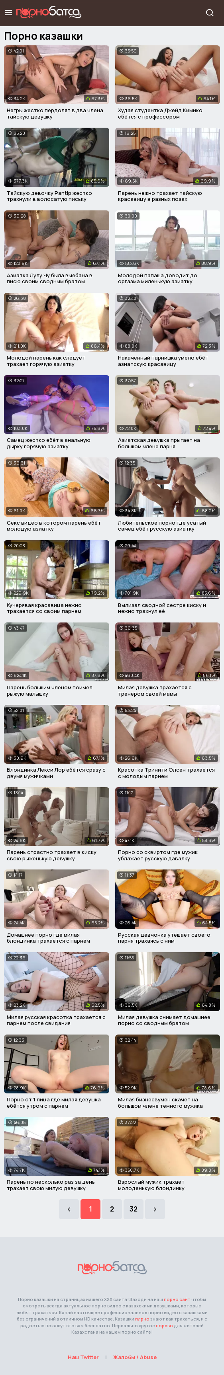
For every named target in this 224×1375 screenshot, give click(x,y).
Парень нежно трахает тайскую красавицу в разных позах (160, 196)
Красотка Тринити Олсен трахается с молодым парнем (166, 773)
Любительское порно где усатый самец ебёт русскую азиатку (162, 526)
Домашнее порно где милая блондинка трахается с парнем (48, 938)
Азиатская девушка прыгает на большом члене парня (159, 443)
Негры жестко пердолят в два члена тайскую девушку (55, 113)
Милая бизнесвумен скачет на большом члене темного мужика (160, 1102)
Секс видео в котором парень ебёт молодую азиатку (54, 526)
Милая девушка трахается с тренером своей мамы (155, 690)
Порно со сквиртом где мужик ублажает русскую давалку (158, 855)
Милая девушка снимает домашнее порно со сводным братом (164, 1020)
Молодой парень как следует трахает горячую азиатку (46, 361)
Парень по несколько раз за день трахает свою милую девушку (51, 1185)
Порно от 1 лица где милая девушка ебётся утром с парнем (54, 1102)
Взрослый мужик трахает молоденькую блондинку (151, 1185)
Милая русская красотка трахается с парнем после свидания (56, 1020)
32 (134, 1209)
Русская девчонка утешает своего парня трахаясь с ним (164, 938)
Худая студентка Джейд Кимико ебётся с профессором (160, 113)
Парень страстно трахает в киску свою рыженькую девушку (51, 855)
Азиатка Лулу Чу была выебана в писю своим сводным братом (49, 278)
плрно (142, 1319)
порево (164, 1325)
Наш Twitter (83, 1357)
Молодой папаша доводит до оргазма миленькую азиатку (157, 278)
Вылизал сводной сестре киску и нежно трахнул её (162, 608)
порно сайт (177, 1299)
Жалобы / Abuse (135, 1357)
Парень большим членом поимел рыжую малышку (49, 690)
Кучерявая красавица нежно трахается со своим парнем (44, 608)
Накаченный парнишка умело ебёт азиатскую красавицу (163, 361)
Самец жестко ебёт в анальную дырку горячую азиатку (48, 443)
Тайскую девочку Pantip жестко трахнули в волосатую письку (49, 196)
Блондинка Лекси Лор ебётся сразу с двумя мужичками (56, 773)
